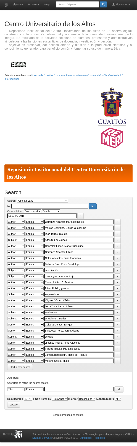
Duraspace (86, 437)
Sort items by (43, 398)
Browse (33, 4)
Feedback (99, 437)
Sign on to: (121, 4)
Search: (11, 200)
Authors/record (105, 398)
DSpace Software (42, 437)
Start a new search (20, 367)
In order (73, 398)
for (9, 206)
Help (46, 4)
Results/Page (15, 398)
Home (18, 4)
